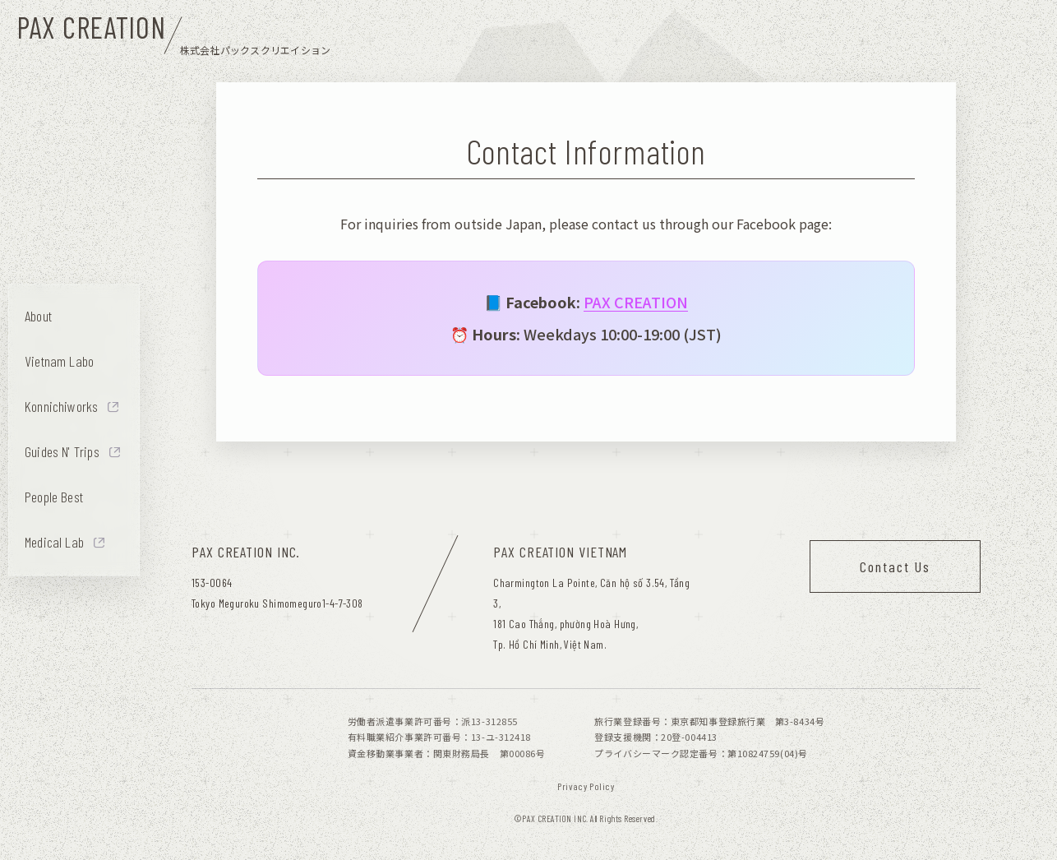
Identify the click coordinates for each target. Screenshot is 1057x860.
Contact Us (895, 566)
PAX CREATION (636, 301)
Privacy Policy (585, 786)
